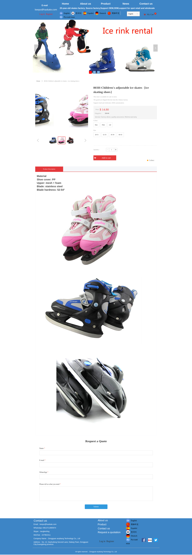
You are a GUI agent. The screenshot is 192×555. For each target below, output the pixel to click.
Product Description (49, 169)
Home (38, 81)
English (131, 14)
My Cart (150, 14)
